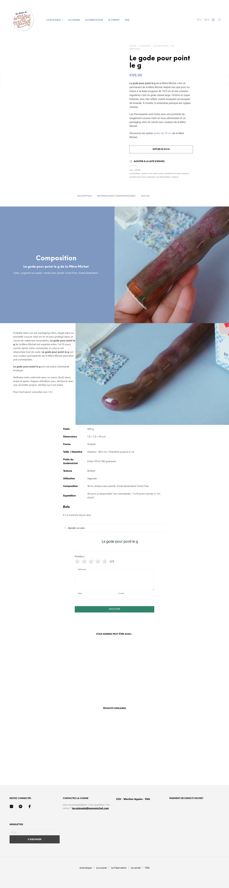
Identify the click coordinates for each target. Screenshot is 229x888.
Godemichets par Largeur (176, 174)
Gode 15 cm (147, 174)
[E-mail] (134, 596)
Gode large (158, 174)
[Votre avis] (114, 579)
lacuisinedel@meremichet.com (90, 808)
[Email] (35, 832)
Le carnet (114, 20)
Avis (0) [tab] (145, 196)
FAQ (127, 20)
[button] (199, 19)
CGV (119, 798)
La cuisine (74, 20)
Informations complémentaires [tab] (116, 196)
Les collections (161, 46)
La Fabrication (94, 20)
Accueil (132, 46)
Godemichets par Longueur (142, 177)
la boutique (53, 20)
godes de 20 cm (163, 133)
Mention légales (133, 798)
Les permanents (163, 177)
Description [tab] (84, 196)
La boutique (145, 46)
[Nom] (94, 596)
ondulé (175, 177)
